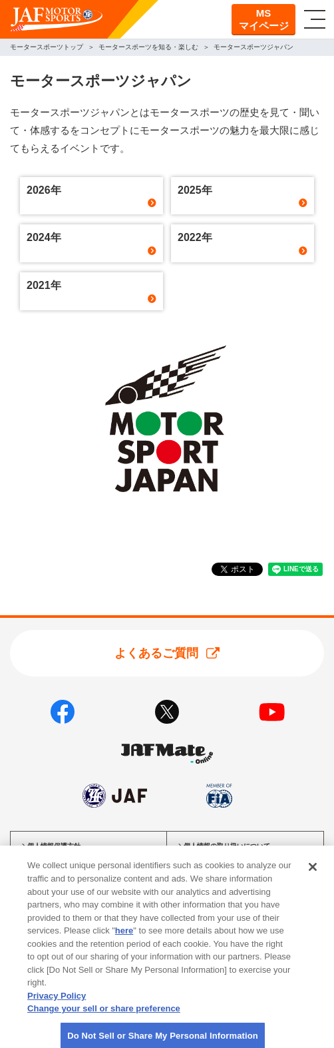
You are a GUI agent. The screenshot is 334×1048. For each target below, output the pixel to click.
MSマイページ (264, 19)
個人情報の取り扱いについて (227, 846)
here (124, 938)
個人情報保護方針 (54, 846)
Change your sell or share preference (103, 1016)
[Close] (312, 875)
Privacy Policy (56, 1003)
